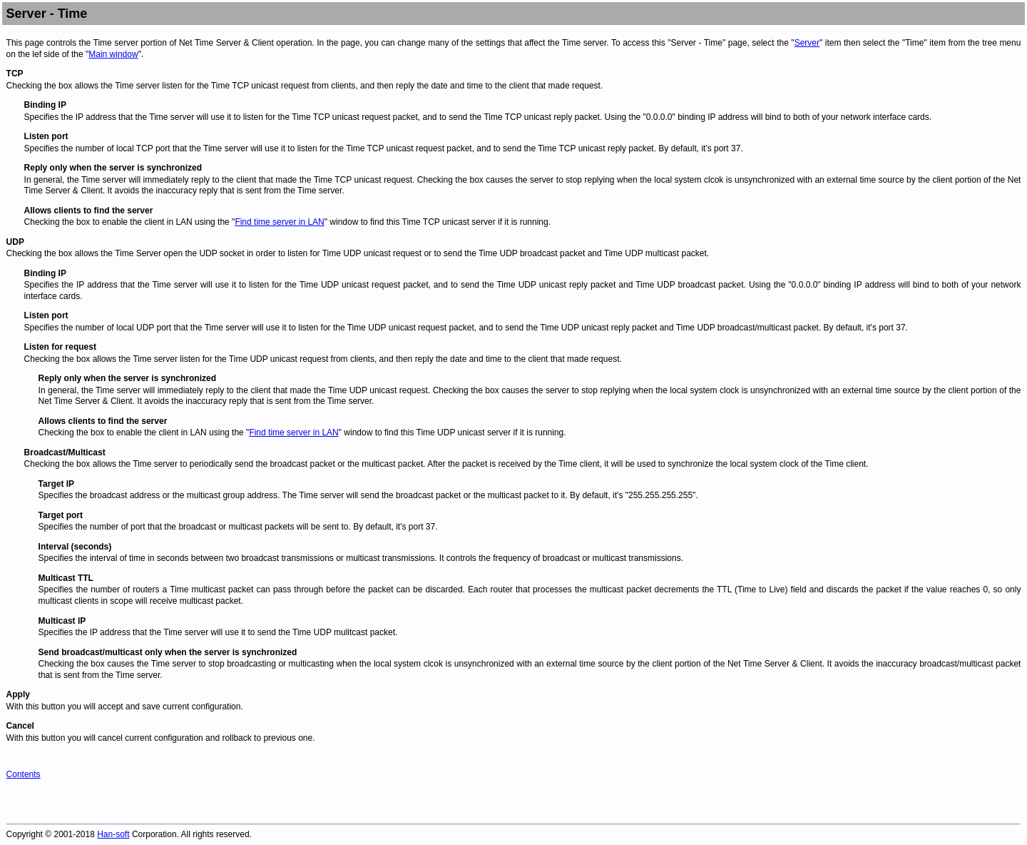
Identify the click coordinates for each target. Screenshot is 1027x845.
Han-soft (113, 834)
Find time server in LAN (279, 222)
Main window (113, 54)
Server (806, 43)
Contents (23, 774)
